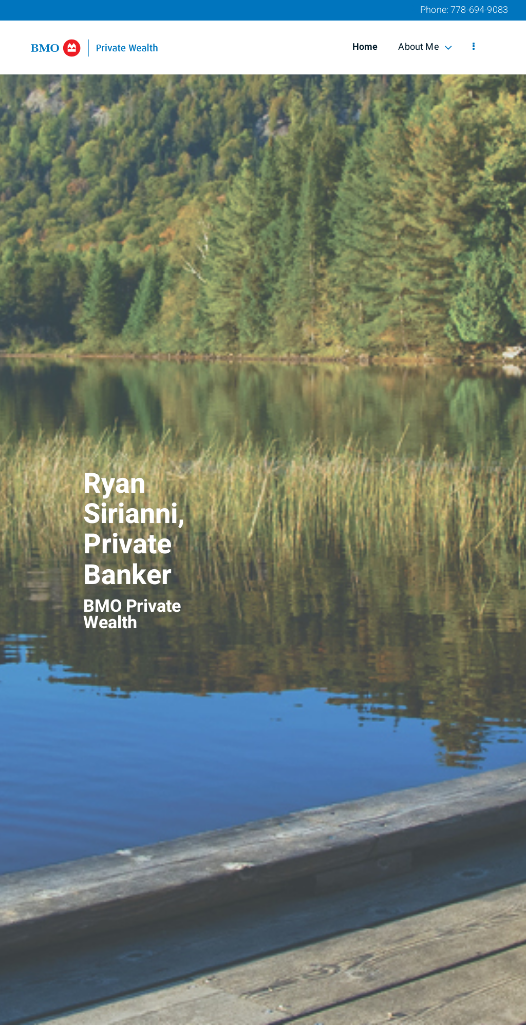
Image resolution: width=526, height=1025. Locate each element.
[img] (263, 512)
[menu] (473, 47)
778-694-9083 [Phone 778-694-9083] (479, 10)
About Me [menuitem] (425, 47)
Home (365, 47)
